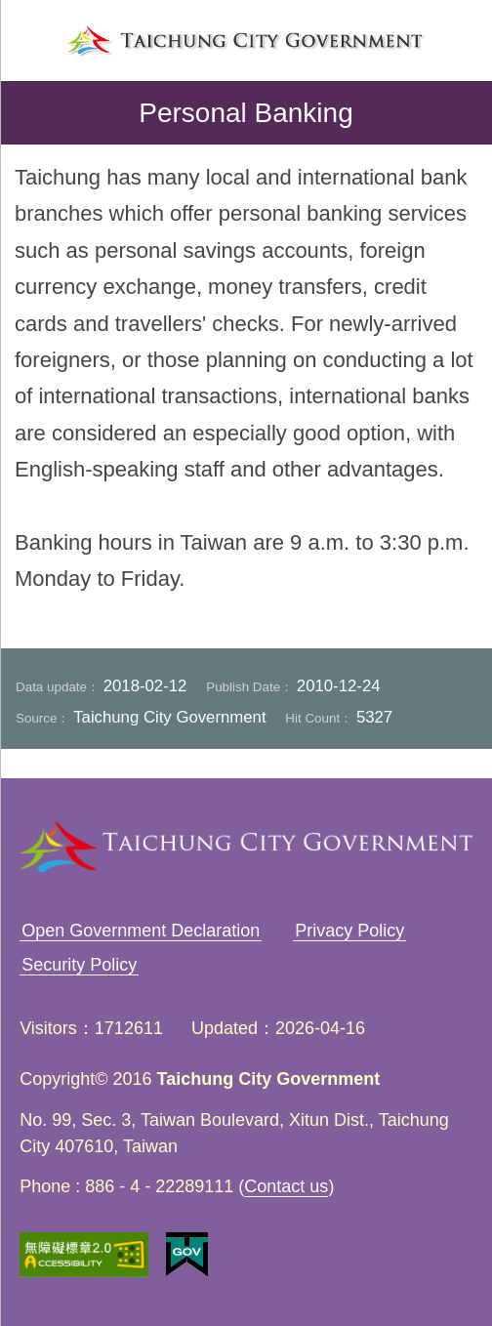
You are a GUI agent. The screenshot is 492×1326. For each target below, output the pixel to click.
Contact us (286, 1186)
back (31, 113)
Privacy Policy (349, 930)
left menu (33, 38)
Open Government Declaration (140, 930)
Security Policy (79, 964)
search (458, 38)
